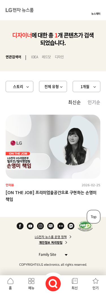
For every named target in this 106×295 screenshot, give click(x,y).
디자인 (59, 56)
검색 (53, 283)
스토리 (18, 86)
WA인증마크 (85, 226)
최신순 (74, 102)
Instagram (40, 226)
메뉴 (31, 287)
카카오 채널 (71, 226)
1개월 (85, 86)
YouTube (30, 226)
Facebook (20, 226)
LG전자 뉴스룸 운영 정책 (51, 237)
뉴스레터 (95, 13)
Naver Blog (50, 226)
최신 (75, 287)
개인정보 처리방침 (50, 243)
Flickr (60, 226)
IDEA (34, 56)
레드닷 (46, 56)
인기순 (94, 102)
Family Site (51, 254)
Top (93, 216)
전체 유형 (51, 86)
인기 (95, 287)
